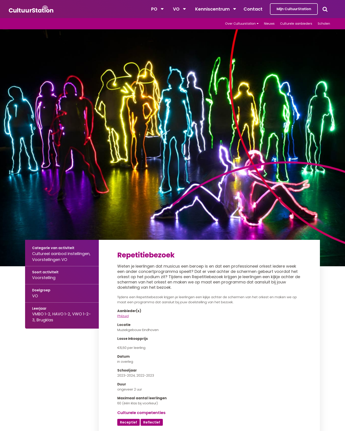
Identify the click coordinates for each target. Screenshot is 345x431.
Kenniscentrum (212, 9)
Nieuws (269, 23)
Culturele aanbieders (296, 23)
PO (154, 9)
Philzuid (123, 316)
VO (176, 9)
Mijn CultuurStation (294, 8)
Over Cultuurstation (240, 23)
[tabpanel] (172, 147)
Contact (253, 9)
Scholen (324, 23)
